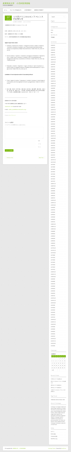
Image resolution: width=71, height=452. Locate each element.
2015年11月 (53, 300)
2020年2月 (53, 195)
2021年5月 (53, 171)
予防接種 (52, 37)
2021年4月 (53, 174)
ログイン (52, 431)
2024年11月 (53, 83)
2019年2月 (53, 219)
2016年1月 (53, 295)
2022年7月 (53, 145)
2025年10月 (53, 62)
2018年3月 (53, 240)
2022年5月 (53, 150)
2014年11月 (53, 322)
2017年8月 (53, 255)
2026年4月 (53, 47)
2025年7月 (53, 66)
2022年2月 (53, 155)
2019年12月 (53, 200)
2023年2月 (53, 131)
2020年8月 (53, 190)
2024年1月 (53, 107)
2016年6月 (53, 286)
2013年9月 (53, 345)
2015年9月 (53, 305)
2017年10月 (53, 252)
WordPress (63, 448)
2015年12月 (53, 298)
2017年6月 (53, 260)
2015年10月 (53, 302)
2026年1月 (53, 54)
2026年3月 (53, 50)
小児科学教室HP (27, 10)
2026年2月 (53, 52)
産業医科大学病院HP (38, 10)
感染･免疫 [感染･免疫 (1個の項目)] (55, 399)
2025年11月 (53, 59)
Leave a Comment (27, 21)
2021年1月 (53, 181)
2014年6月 (53, 329)
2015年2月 (53, 314)
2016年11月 (53, 274)
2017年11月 (53, 250)
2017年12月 (53, 248)
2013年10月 (53, 343)
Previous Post (9, 157)
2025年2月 (53, 76)
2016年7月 (53, 283)
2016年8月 (53, 281)
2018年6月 (53, 233)
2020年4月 (53, 193)
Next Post (42, 157)
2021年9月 (53, 164)
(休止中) (15, 10)
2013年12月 (53, 338)
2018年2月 (53, 243)
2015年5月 (53, 310)
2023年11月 (53, 112)
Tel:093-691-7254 (9, 106)
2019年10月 (53, 205)
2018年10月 (53, 229)
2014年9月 (53, 326)
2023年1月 (53, 133)
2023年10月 (53, 114)
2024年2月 (53, 105)
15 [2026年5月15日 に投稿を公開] (60, 363)
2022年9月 (53, 140)
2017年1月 (53, 269)
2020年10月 (53, 186)
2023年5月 (53, 126)
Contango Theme (51, 448)
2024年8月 (53, 90)
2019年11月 (53, 202)
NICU (52, 32)
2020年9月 (53, 188)
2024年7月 (53, 93)
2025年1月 (53, 78)
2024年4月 (53, 100)
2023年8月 (53, 119)
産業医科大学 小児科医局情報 (16, 3)
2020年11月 (53, 183)
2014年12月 (53, 319)
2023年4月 (53, 128)
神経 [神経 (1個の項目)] (60, 399)
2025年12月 (53, 57)
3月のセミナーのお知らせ (56, 387)
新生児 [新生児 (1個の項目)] (58, 399)
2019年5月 (53, 214)
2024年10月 (53, 85)
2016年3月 (53, 291)
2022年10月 (53, 138)
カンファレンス (12, 115)
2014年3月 (53, 333)
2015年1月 (53, 317)
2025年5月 (53, 71)
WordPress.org (54, 438)
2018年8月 (53, 231)
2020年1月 (53, 198)
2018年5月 (53, 236)
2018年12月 (53, 224)
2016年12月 (53, 271)
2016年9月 (53, 279)
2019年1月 (53, 221)
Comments (54, 436)
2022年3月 (53, 152)
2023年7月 (53, 121)
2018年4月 (53, 238)
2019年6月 (53, 212)
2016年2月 (53, 293)
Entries (53, 434)
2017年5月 (53, 262)
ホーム (5, 10)
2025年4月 (53, 74)
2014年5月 (53, 331)
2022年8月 (53, 143)
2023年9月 (53, 116)
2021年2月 (53, 178)
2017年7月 (53, 257)
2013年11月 (53, 341)
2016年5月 (53, 288)
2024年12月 (53, 81)
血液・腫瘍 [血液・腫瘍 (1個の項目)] (63, 399)
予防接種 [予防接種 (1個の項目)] (52, 399)
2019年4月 (53, 217)
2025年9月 (53, 64)
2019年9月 (53, 207)
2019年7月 (53, 209)
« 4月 (53, 370)
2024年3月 (53, 102)
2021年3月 (53, 176)
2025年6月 (53, 69)
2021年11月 (53, 159)
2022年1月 (53, 157)
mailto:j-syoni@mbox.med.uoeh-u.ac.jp (17, 109)
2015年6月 (53, 307)
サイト (39, 147)
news (52, 30)
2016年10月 (53, 276)
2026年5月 (53, 45)
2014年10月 (53, 324)
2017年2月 (53, 267)
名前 (39, 140)
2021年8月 (53, 167)
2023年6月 (53, 124)
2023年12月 (53, 109)
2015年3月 (53, 312)
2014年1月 (53, 336)
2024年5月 (53, 97)
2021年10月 (53, 162)
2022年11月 (53, 136)
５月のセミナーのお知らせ (56, 379)
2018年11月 (53, 226)
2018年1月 (53, 245)
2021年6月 (53, 169)
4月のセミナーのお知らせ (56, 385)
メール (39, 143)
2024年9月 (53, 88)
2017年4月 (53, 264)
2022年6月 (53, 147)
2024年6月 (53, 95)
